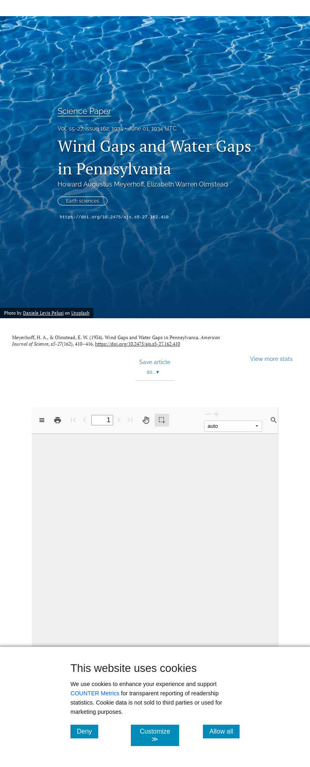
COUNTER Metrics (95, 693)
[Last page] (130, 420)
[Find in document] (274, 420)
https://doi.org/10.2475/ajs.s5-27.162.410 (114, 217)
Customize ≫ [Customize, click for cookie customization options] (159, 735)
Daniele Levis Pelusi (43, 313)
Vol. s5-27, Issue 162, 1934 (90, 128)
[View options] (42, 420)
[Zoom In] (216, 414)
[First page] (73, 420)
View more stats (271, 358)
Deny (87, 731)
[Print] (57, 420)
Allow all (224, 731)
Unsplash (80, 313)
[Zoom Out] (208, 414)
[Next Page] (119, 420)
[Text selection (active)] (162, 420)
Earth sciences (82, 201)
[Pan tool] (145, 420)
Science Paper (84, 111)
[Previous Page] (84, 420)
